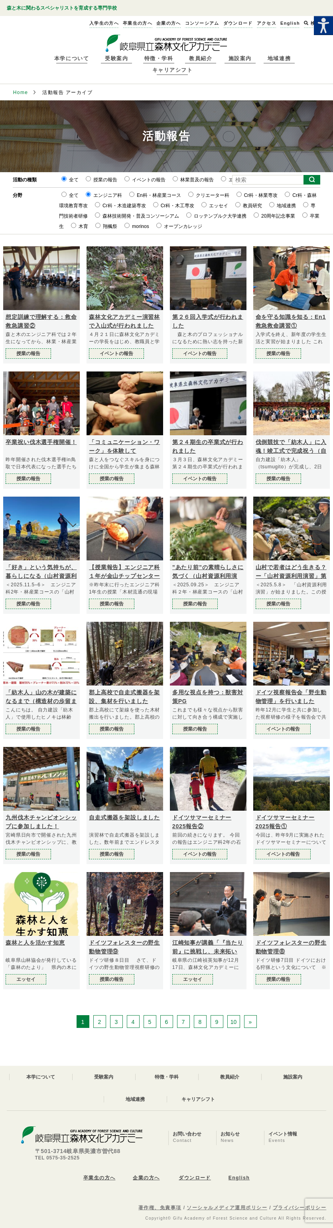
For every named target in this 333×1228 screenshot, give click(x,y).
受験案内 (116, 58)
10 (234, 1022)
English (239, 1178)
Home (20, 92)
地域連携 (279, 58)
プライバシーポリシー (299, 1207)
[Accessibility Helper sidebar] (323, 25)
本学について (71, 58)
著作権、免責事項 (159, 1207)
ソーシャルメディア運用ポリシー (227, 1207)
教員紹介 (200, 58)
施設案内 (240, 58)
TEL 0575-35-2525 (57, 1158)
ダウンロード (195, 1178)
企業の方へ (146, 1178)
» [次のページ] (250, 1022)
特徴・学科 (158, 58)
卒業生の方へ (99, 1178)
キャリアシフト (172, 70)
